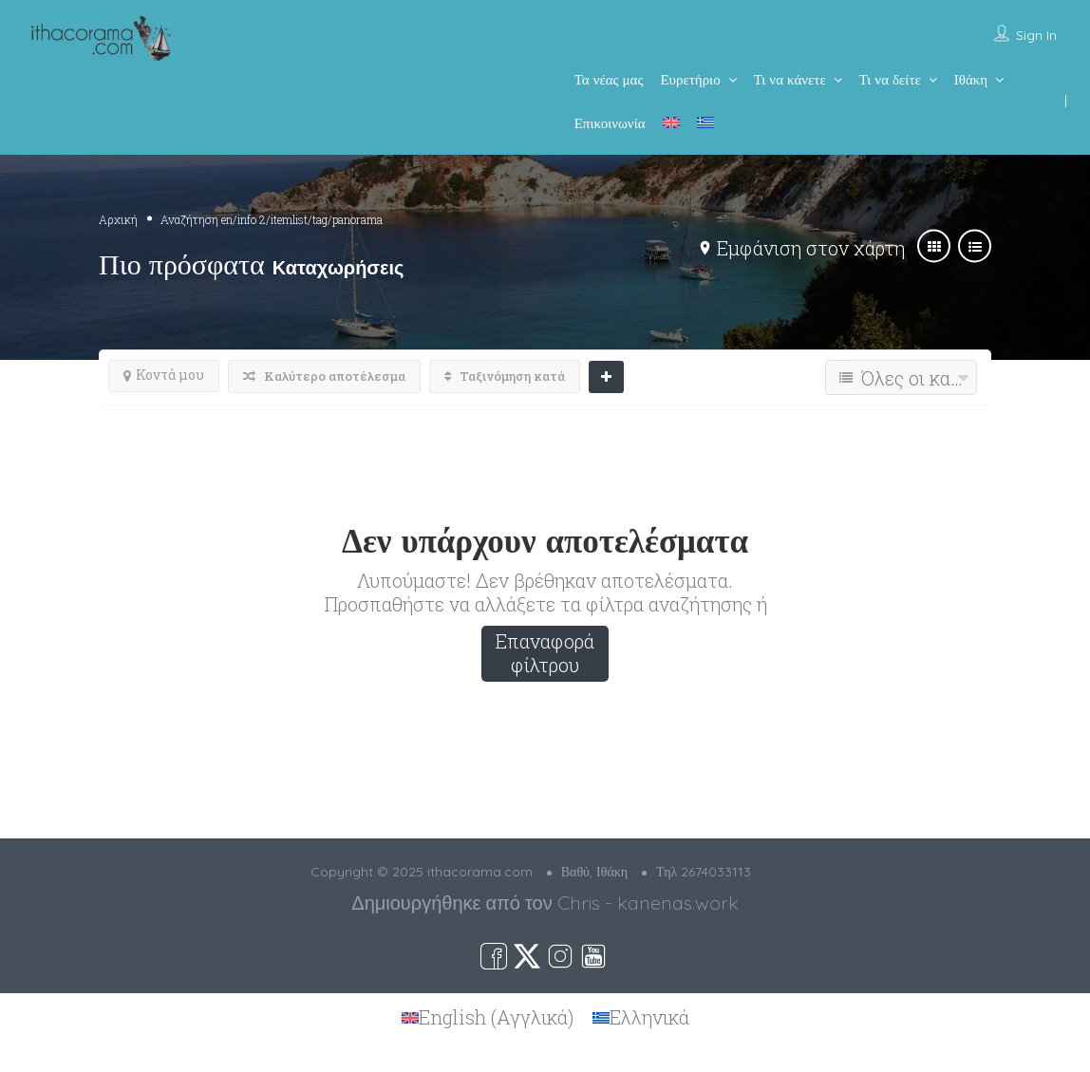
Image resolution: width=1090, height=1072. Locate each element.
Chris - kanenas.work (648, 902)
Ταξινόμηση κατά (504, 376)
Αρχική (118, 219)
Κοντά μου (163, 375)
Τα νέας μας (609, 79)
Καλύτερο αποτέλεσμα (324, 376)
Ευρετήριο (690, 79)
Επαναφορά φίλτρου (545, 653)
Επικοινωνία (610, 123)
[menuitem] (671, 122)
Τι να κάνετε (790, 79)
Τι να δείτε (890, 79)
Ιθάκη (970, 79)
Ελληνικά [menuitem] (649, 1018)
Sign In (1036, 35)
